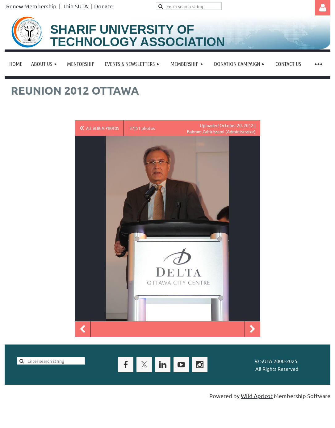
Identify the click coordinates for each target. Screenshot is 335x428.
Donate (103, 6)
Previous (82, 329)
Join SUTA (75, 6)
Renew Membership (31, 6)
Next (252, 329)
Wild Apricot (257, 395)
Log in (322, 7)
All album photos (102, 128)
